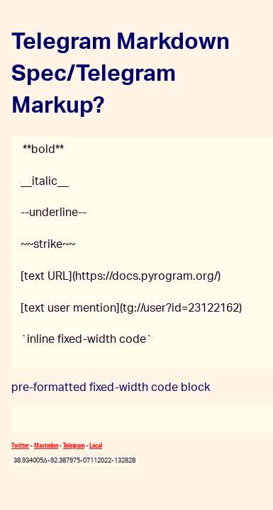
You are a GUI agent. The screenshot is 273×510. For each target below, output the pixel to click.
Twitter (20, 445)
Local (95, 445)
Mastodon (46, 445)
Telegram (73, 445)
